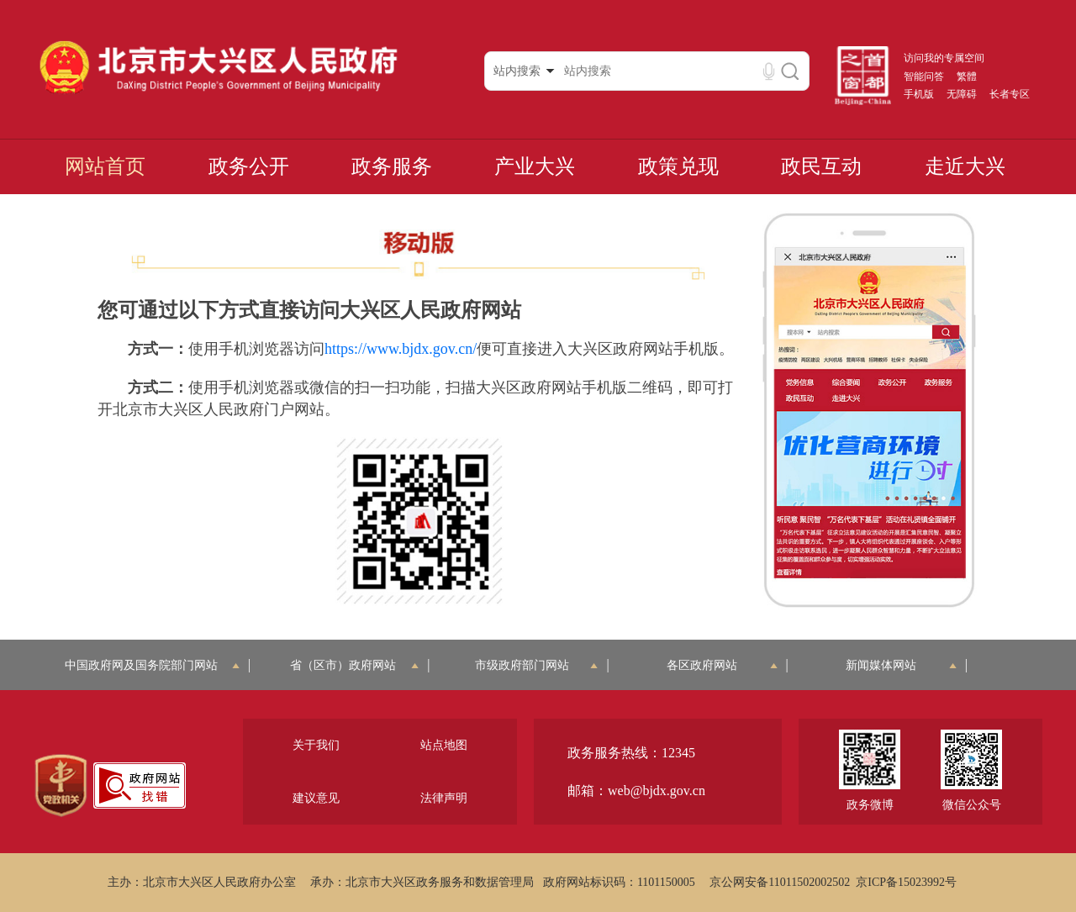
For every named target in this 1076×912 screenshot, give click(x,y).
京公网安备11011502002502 (779, 882)
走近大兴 (965, 166)
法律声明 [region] (443, 798)
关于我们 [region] (316, 745)
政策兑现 (678, 166)
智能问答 (924, 76)
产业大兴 (534, 166)
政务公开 (248, 166)
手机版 (919, 94)
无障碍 (962, 94)
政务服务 (391, 166)
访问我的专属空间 (944, 58)
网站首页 (105, 166)
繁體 (967, 76)
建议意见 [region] (316, 798)
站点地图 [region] (443, 745)
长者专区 (1009, 94)
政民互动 (821, 166)
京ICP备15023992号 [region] (906, 882)
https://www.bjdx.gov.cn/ (400, 348)
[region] (61, 786)
